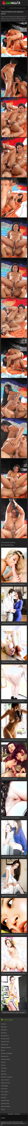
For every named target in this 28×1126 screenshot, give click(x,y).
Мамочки (3, 1071)
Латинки (3, 1065)
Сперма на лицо (5, 1103)
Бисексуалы (4, 1030)
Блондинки (4, 1032)
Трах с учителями (5, 1106)
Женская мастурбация (6, 1053)
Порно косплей (5, 1080)
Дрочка (3, 1050)
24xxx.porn (10, 1114)
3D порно (3, 1024)
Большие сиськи (5, 1038)
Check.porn (17, 1114)
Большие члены (5, 1041)
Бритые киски (4, 1044)
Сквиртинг (3, 1097)
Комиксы (3, 1062)
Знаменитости (4, 1056)
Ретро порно (4, 1088)
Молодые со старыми (6, 1077)
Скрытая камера (5, 1100)
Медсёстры (4, 1074)
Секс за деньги (5, 1091)
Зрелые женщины (5, 1059)
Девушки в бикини (6, 1047)
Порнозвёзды (4, 1085)
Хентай (3, 1109)
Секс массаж (4, 1094)
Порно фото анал (5, 1082)
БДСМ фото (4, 1027)
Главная (3, 8)
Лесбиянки (4, 1068)
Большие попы (5, 1035)
